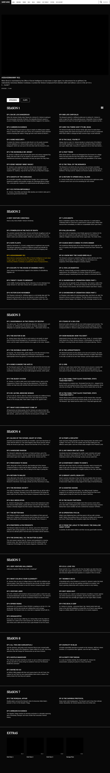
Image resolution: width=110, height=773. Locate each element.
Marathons (18, 2)
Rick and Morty (59, 2)
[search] (107, 2)
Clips (25, 100)
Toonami (24, 2)
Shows (13, 2)
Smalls (33, 2)
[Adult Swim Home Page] (5, 2)
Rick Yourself (45, 2)
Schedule (38, 2)
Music (29, 2)
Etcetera (52, 2)
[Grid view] (102, 108)
